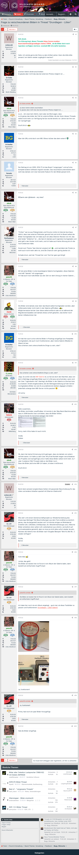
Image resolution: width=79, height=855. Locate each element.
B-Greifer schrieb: (26, 368)
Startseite (7, 14)
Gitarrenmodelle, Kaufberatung (32, 784)
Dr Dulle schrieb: (25, 103)
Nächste (12, 29)
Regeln (4, 826)
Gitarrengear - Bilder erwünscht (21, 798)
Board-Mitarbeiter (7, 830)
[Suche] (75, 14)
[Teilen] (73, 34)
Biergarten (30, 800)
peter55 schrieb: (25, 593)
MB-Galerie (40, 377)
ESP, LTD (27, 809)
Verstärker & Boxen (32, 777)
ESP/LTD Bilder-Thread (18, 782)
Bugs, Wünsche (52, 825)
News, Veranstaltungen (33, 791)
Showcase (30, 14)
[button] (12, 14)
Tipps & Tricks (6, 822)
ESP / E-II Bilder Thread (18, 807)
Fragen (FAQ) (6, 824)
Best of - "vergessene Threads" (21, 789)
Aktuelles (44, 14)
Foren (18, 14)
